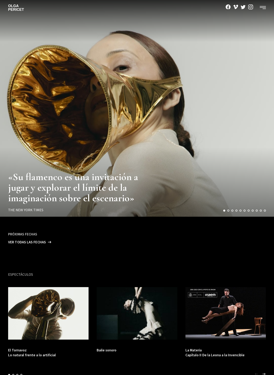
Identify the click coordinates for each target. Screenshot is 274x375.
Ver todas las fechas (27, 242)
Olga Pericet (16, 7)
